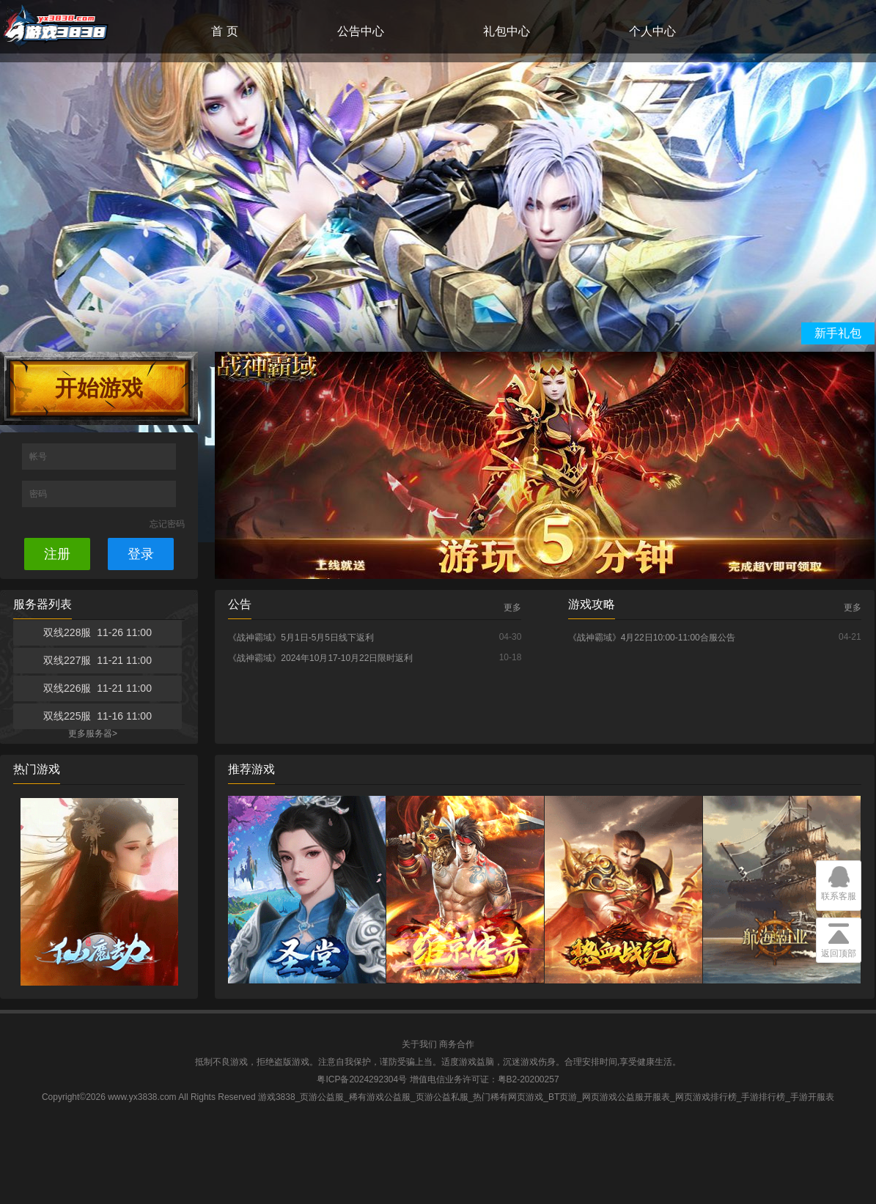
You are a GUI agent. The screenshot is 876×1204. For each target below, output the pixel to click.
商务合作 (456, 1044)
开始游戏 (99, 388)
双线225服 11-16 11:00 (97, 716)
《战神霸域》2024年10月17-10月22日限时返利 (320, 658)
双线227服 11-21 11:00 (97, 660)
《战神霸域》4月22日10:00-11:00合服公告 (651, 637)
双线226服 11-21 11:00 (97, 688)
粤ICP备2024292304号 (362, 1079)
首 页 (224, 31)
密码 (39, 494)
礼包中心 (506, 31)
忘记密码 (167, 524)
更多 (512, 607)
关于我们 (419, 1044)
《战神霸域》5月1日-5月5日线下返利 (301, 637)
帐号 (39, 456)
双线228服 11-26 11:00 (97, 632)
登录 (141, 554)
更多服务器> (92, 733)
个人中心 (652, 31)
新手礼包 (837, 333)
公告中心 (360, 31)
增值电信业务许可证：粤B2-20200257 (484, 1079)
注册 (57, 554)
